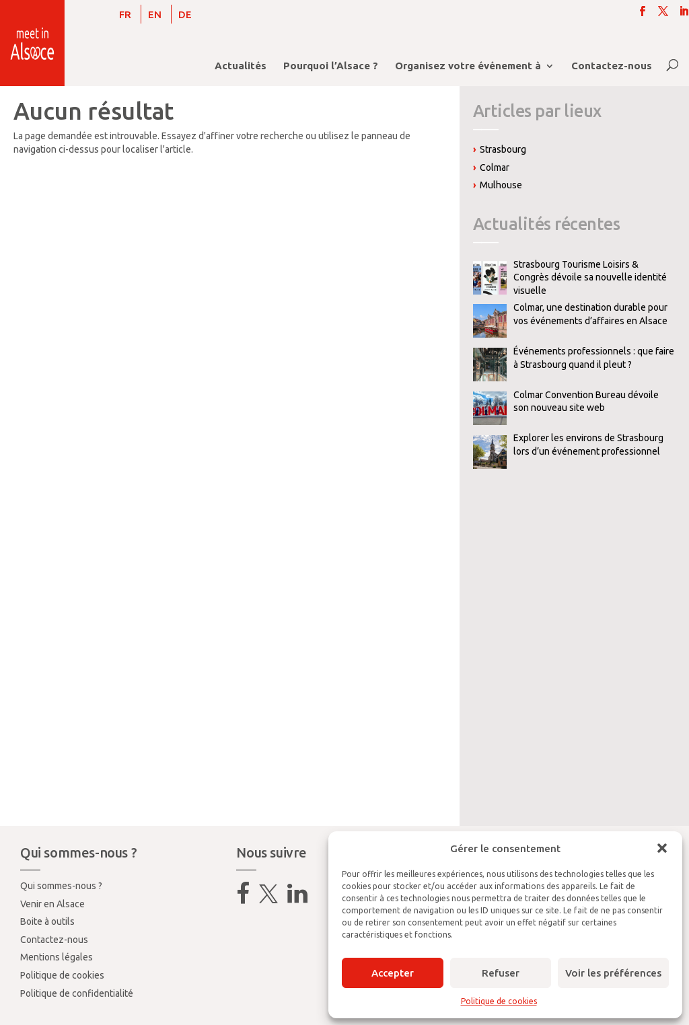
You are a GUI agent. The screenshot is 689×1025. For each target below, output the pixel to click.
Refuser (500, 973)
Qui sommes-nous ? (61, 885)
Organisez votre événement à (468, 66)
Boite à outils (47, 921)
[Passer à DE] (185, 14)
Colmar (494, 167)
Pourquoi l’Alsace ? (330, 66)
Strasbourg (503, 149)
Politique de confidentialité (76, 993)
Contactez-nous (611, 66)
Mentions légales (56, 957)
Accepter (392, 973)
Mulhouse (501, 185)
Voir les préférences (613, 973)
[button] (662, 848)
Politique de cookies (499, 1001)
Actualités (240, 66)
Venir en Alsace (52, 904)
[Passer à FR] (125, 14)
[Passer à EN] (154, 14)
